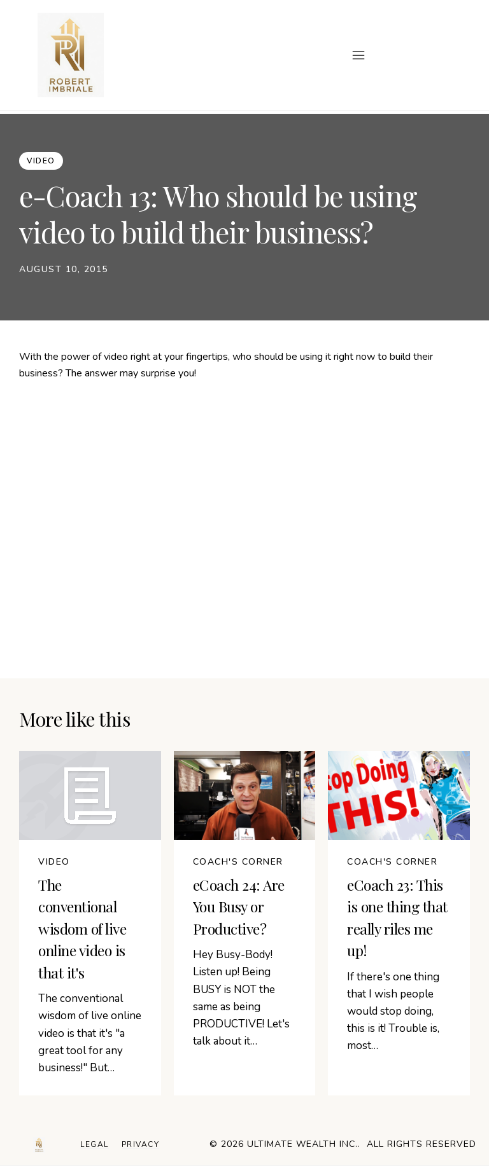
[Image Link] (71, 55)
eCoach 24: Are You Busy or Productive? (239, 906)
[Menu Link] (94, 1145)
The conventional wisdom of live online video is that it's (82, 928)
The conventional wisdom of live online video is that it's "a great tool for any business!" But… (89, 1033)
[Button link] (41, 161)
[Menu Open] (247, 55)
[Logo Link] (39, 1145)
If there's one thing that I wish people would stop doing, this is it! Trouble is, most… (393, 1011)
